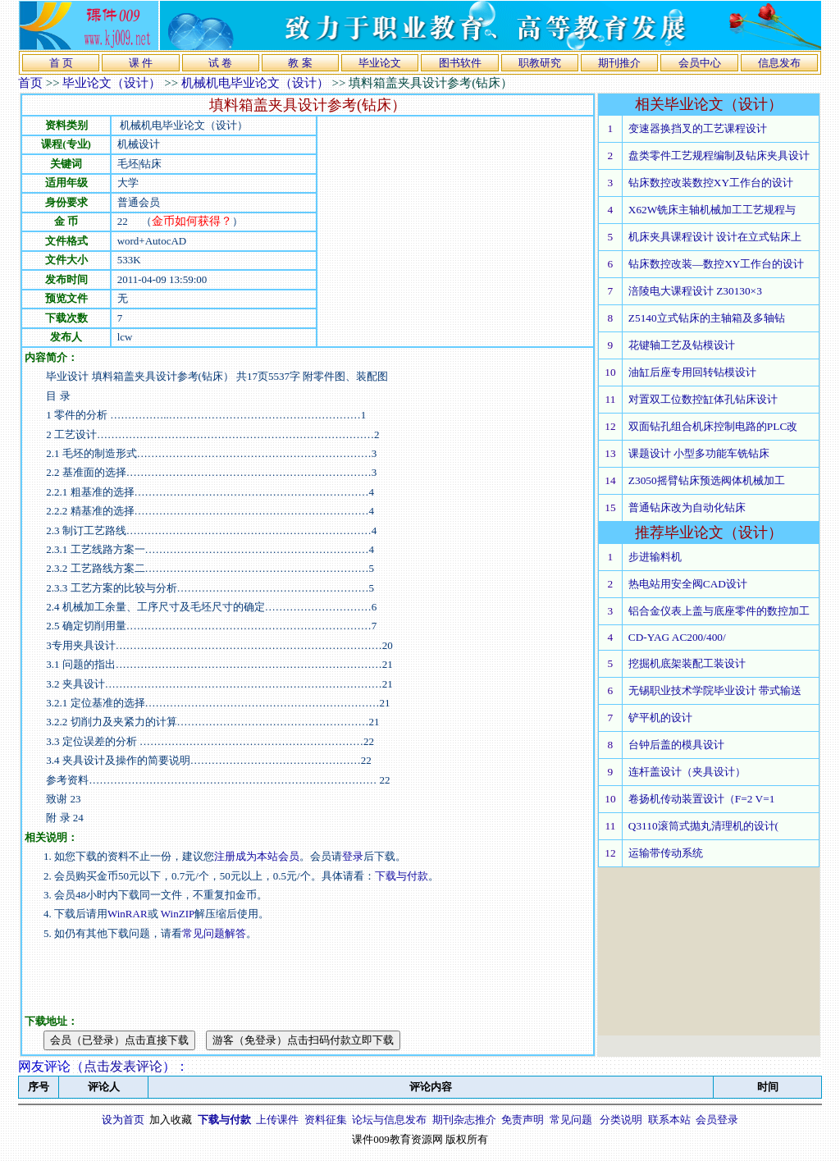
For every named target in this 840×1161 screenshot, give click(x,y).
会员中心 (699, 63)
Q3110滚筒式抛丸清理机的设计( (703, 826)
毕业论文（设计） (111, 82)
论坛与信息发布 (389, 1119)
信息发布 (779, 63)
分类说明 (621, 1119)
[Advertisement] (455, 231)
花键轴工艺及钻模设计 (681, 345)
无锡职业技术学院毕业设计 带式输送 (714, 690)
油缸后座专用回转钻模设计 (692, 372)
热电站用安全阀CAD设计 (687, 584)
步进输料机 (655, 557)
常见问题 (571, 1119)
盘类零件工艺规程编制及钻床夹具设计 (719, 155)
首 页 (61, 63)
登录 (352, 856)
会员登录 (717, 1119)
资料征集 (325, 1119)
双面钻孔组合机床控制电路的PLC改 (712, 426)
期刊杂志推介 (464, 1119)
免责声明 (522, 1119)
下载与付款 (401, 876)
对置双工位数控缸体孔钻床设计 (703, 399)
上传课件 (277, 1119)
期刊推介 (619, 63)
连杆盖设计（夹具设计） (687, 772)
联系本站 (669, 1119)
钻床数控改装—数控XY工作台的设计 (716, 264)
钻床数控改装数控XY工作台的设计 (710, 182)
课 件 (141, 63)
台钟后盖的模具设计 (676, 744)
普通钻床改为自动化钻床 (687, 507)
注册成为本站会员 (256, 856)
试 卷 (220, 63)
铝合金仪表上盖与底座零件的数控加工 (719, 611)
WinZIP (176, 913)
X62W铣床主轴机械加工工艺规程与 (712, 209)
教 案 (300, 63)
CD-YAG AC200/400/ (677, 637)
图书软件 (460, 63)
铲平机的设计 (660, 717)
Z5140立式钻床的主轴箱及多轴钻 (706, 318)
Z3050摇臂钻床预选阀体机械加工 (706, 480)
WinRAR (127, 913)
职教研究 (539, 63)
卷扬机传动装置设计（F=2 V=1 (701, 799)
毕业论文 (379, 63)
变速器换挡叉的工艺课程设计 (697, 128)
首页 (30, 82)
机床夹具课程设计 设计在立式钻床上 (714, 237)
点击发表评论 (123, 1066)
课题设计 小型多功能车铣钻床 (698, 453)
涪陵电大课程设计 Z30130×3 (695, 291)
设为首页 (123, 1119)
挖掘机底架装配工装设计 (687, 663)
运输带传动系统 (665, 853)
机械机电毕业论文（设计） (255, 82)
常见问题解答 (214, 933)
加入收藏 (170, 1119)
